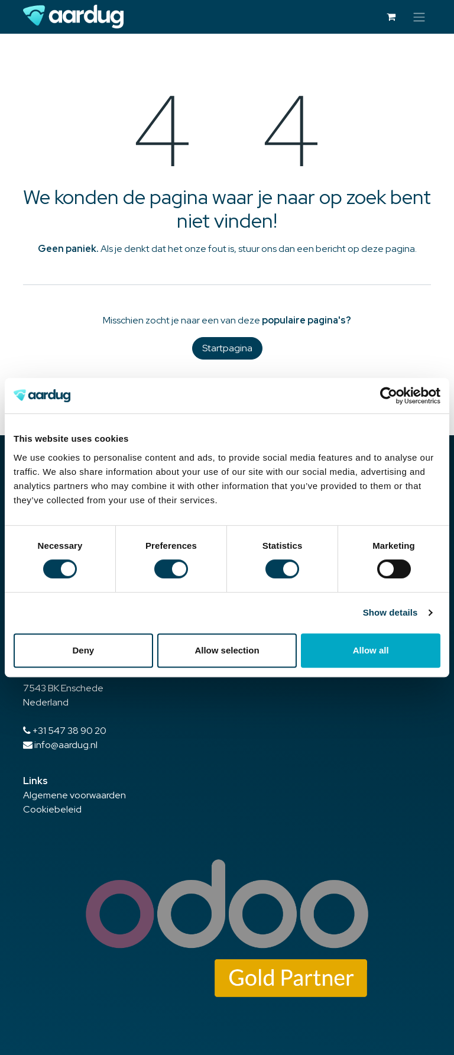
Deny (83, 650)
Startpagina (227, 348)
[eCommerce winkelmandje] (391, 16)
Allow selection (226, 650)
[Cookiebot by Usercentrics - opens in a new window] (388, 395)
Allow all (371, 650)
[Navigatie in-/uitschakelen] (419, 17)
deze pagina (388, 248)
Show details (390, 612)
